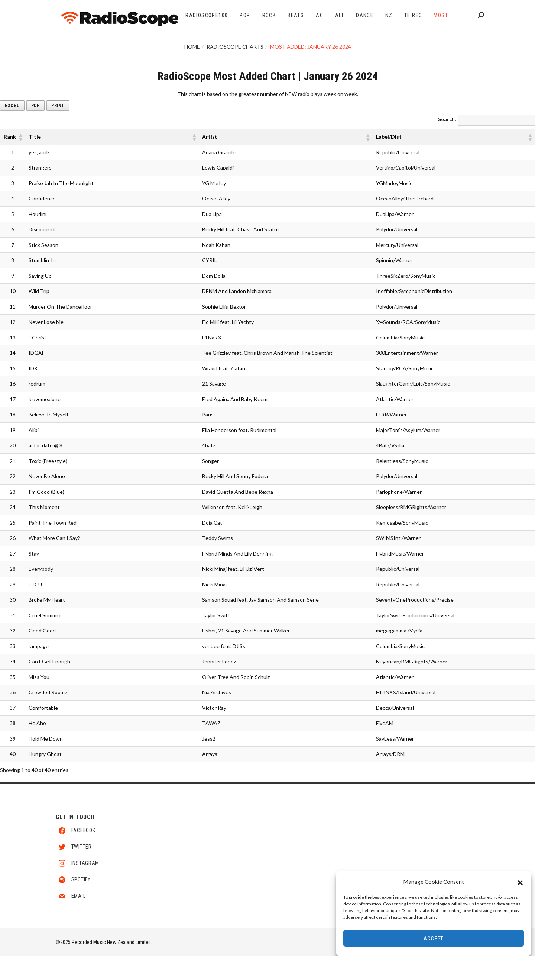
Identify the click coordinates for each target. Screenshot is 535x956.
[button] (520, 881)
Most (441, 15)
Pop (245, 15)
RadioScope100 (206, 15)
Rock (269, 15)
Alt (339, 15)
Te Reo (413, 15)
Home (192, 47)
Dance (364, 15)
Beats (296, 15)
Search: (447, 119)
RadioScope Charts (235, 47)
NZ (388, 15)
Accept (434, 938)
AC (319, 15)
